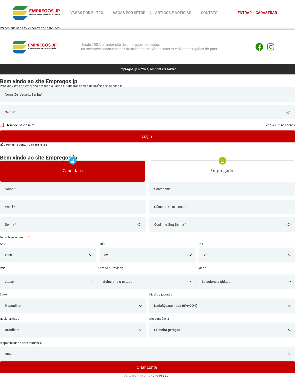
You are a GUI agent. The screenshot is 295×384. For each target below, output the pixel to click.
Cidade (201, 268)
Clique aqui (161, 375)
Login (147, 136)
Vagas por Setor (129, 13)
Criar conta (147, 367)
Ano (2, 244)
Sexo (3, 294)
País (3, 268)
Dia (201, 244)
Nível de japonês (160, 294)
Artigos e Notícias (173, 13)
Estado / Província (110, 268)
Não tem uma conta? (23, 144)
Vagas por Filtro (86, 13)
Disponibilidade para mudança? (21, 343)
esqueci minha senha (280, 125)
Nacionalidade (9, 318)
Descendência (159, 318)
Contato (209, 13)
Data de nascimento (15, 237)
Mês (102, 244)
